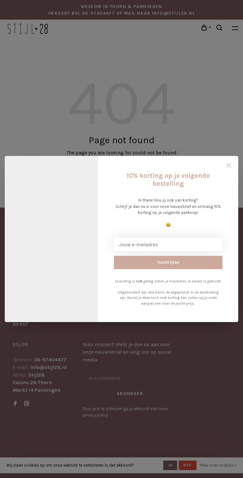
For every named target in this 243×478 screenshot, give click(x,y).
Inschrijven (168, 262)
